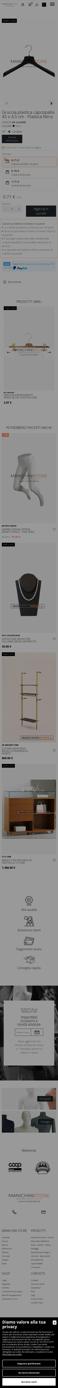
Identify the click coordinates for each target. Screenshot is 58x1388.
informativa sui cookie (12, 1354)
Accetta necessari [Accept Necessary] (29, 1372)
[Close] (54, 1322)
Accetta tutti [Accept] (29, 1381)
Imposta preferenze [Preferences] (29, 1363)
